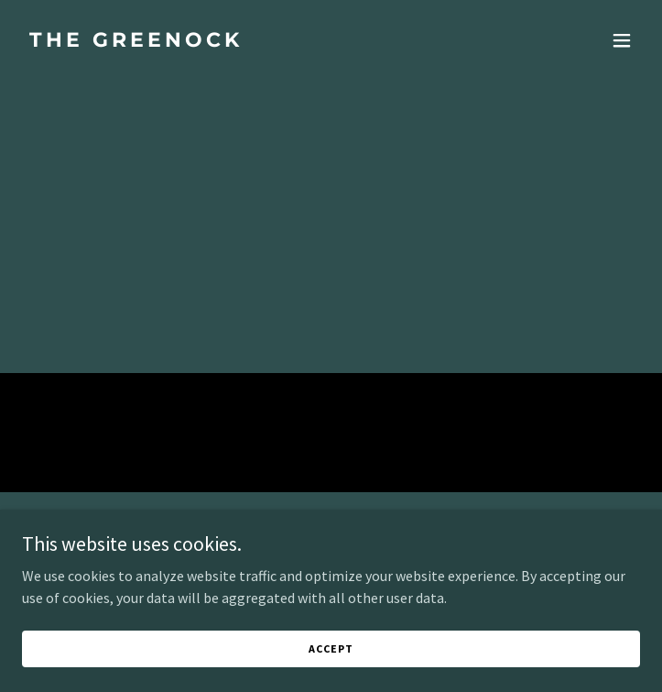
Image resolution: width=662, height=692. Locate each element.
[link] (238, 41)
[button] (621, 40)
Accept (331, 661)
